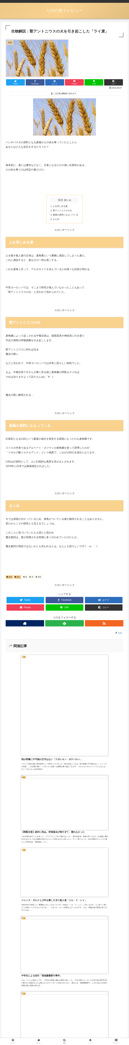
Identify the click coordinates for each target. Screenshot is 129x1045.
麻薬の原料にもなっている (65, 215)
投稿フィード (13, 1002)
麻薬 (38, 578)
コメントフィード (16, 1010)
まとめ (55, 220)
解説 (17, 578)
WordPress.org (14, 1017)
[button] (113, 82)
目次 (60, 200)
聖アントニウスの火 (62, 211)
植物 (9, 578)
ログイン (11, 995)
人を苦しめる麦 (60, 206)
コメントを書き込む (64, 845)
